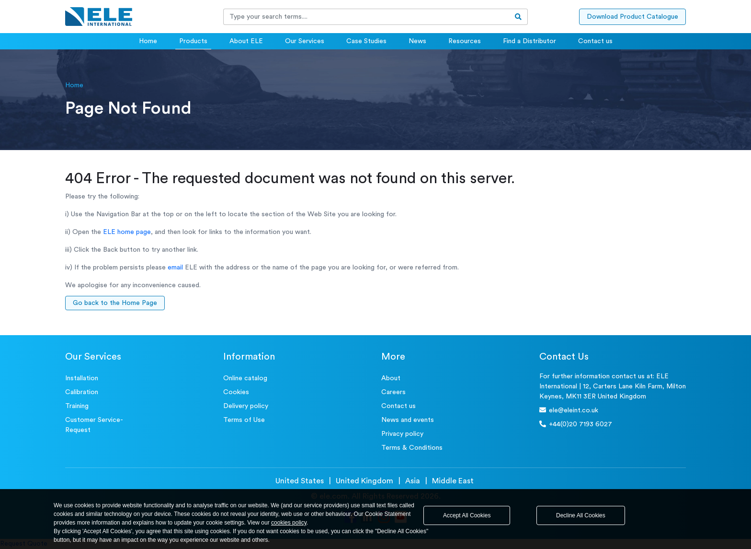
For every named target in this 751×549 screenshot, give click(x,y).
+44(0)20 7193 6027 (575, 424)
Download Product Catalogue (632, 16)
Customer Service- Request (94, 425)
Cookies (236, 392)
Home (148, 41)
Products (193, 41)
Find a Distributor (529, 41)
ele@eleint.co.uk (568, 410)
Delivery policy (245, 406)
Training (77, 406)
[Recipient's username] (366, 17)
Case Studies (366, 41)
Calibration (81, 392)
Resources (464, 41)
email (175, 267)
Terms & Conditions (412, 447)
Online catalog (245, 378)
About (390, 378)
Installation (81, 378)
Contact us (595, 41)
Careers (393, 392)
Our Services (304, 41)
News (417, 41)
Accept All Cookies (466, 515)
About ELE (246, 41)
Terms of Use (244, 420)
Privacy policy (402, 434)
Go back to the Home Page (115, 303)
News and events (407, 420)
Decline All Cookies (580, 515)
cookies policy (289, 522)
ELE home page (127, 232)
